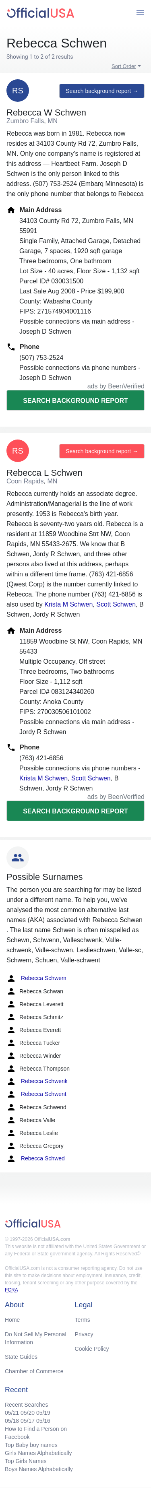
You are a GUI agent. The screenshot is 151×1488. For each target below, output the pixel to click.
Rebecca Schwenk (37, 1081)
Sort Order (124, 66)
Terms (82, 1320)
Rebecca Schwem (36, 978)
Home (12, 1320)
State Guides (21, 1357)
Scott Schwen (116, 604)
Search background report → (102, 91)
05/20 (28, 1413)
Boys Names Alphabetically (39, 1469)
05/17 (28, 1421)
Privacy (84, 1334)
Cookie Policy (92, 1349)
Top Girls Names (25, 1461)
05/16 (43, 1421)
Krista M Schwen (68, 604)
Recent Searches (26, 1404)
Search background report (75, 400)
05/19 (43, 1413)
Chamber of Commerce (34, 1371)
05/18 (12, 1421)
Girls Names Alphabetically (38, 1453)
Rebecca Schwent (36, 1094)
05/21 (12, 1413)
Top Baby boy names (31, 1445)
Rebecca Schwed (35, 1159)
